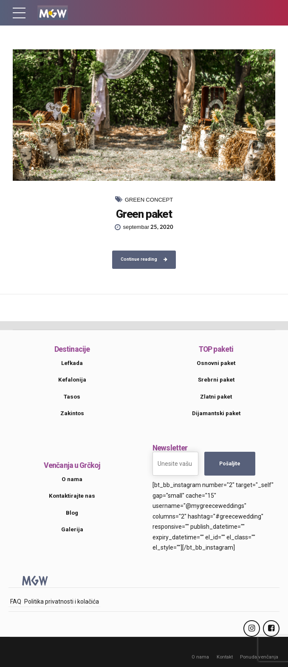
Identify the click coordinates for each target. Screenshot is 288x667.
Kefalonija (72, 379)
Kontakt (225, 657)
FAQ (15, 601)
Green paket (144, 214)
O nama (200, 657)
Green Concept (149, 200)
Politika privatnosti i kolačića (61, 601)
